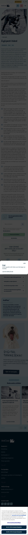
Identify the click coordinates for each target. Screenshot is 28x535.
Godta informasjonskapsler (14, 532)
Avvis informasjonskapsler (14, 527)
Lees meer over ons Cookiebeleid (19, 515)
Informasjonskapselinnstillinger (14, 522)
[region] (14, 521)
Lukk (24, 263)
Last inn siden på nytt (7, 271)
